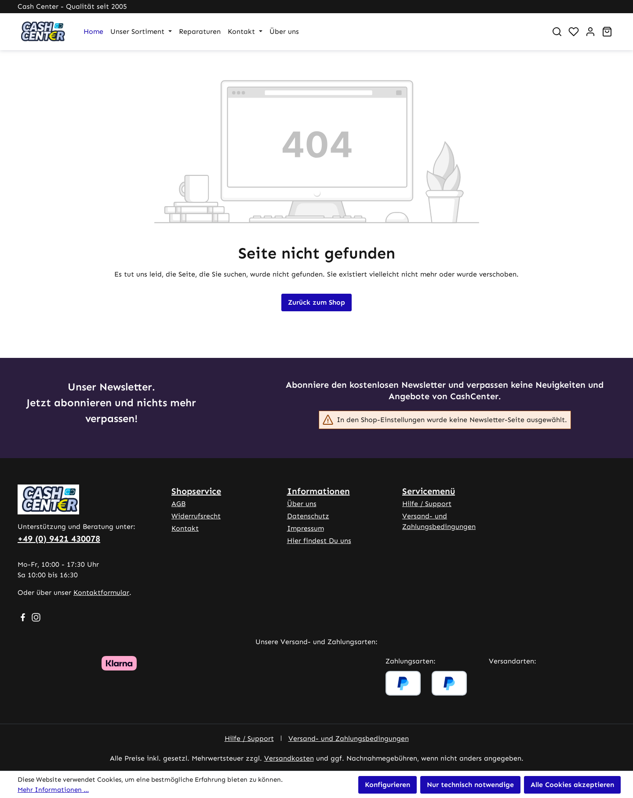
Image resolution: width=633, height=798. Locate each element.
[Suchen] (557, 31)
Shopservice (196, 491)
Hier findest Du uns (319, 540)
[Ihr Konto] (590, 31)
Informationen (318, 491)
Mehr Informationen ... (53, 790)
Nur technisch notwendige (470, 784)
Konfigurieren (387, 784)
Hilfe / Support (426, 503)
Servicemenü (428, 491)
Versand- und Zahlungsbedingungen (348, 738)
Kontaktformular (101, 592)
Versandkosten (289, 758)
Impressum (305, 528)
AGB (178, 503)
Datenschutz (308, 516)
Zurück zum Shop (316, 302)
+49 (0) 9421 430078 (59, 538)
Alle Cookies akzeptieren (572, 784)
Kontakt (185, 528)
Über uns (301, 503)
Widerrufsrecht (196, 516)
